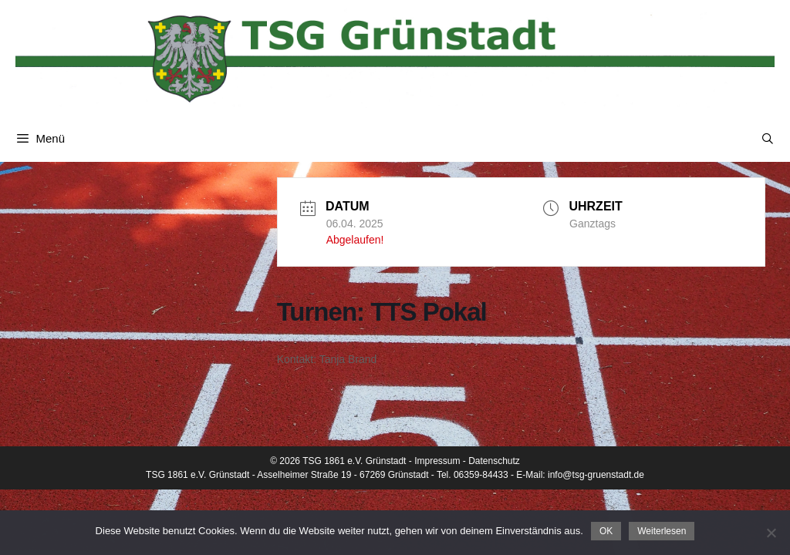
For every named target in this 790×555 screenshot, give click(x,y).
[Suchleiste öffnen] (767, 139)
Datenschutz (494, 461)
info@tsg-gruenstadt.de (596, 474)
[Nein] (770, 532)
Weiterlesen (661, 531)
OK (606, 531)
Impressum (437, 461)
